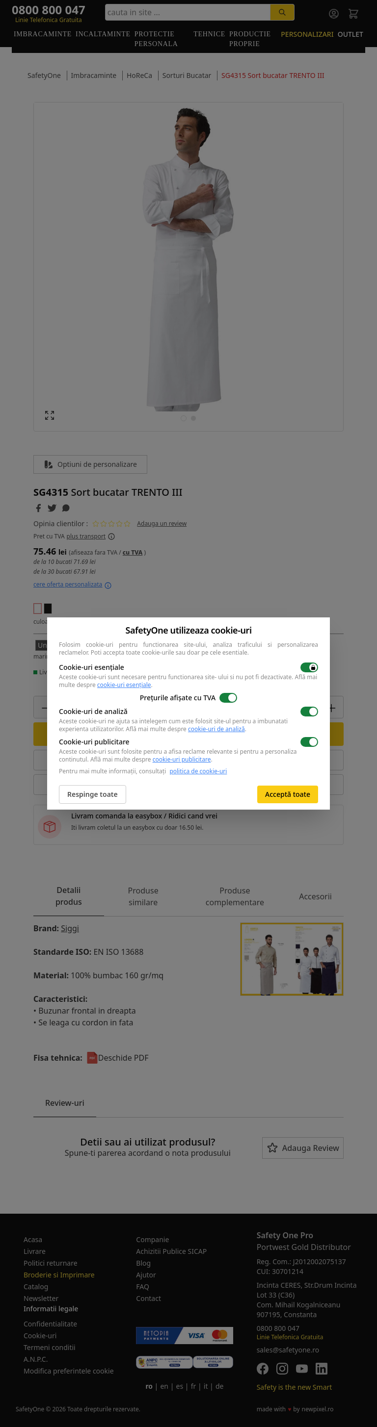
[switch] (309, 667)
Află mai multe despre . (186, 729)
